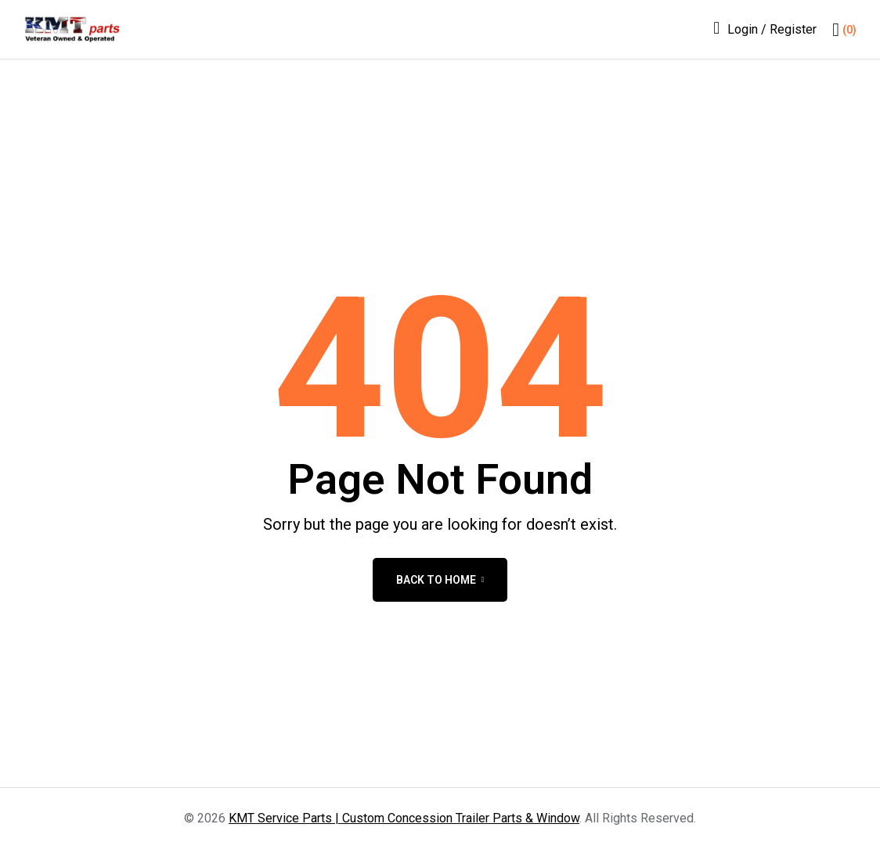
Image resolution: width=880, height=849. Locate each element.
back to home (440, 580)
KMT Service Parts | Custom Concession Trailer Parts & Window (404, 818)
